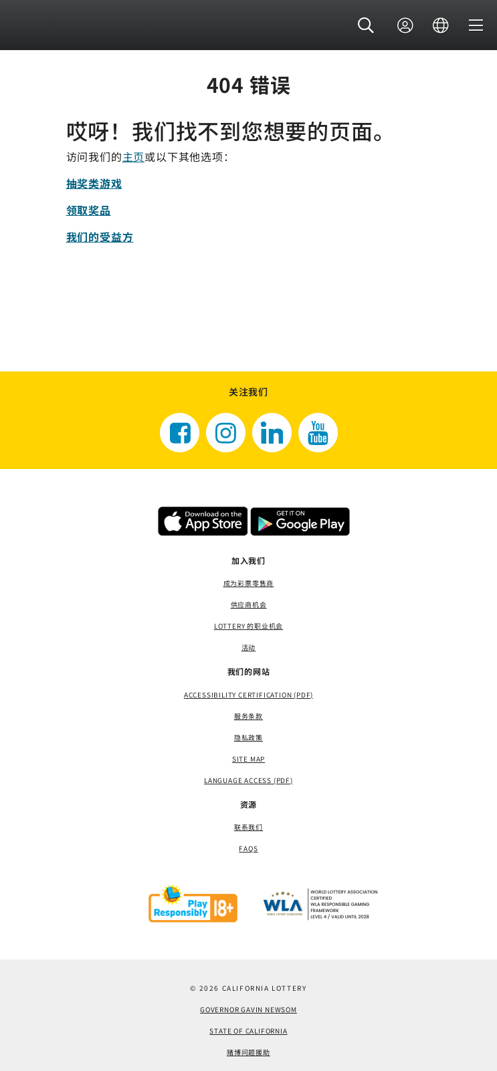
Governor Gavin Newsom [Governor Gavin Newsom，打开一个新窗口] (248, 1009)
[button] (366, 26)
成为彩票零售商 (248, 583)
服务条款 (248, 716)
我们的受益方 (100, 236)
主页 (133, 156)
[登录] (405, 26)
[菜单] (476, 26)
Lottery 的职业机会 (248, 626)
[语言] (441, 26)
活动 (248, 647)
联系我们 (248, 827)
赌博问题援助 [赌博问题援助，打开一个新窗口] (248, 1052)
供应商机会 (249, 604)
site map (248, 759)
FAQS (248, 848)
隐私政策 (248, 737)
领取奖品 (88, 210)
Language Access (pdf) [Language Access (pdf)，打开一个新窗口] (248, 780)
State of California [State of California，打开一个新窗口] (248, 1031)
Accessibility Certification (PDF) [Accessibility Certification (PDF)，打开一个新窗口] (248, 695)
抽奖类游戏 (94, 183)
